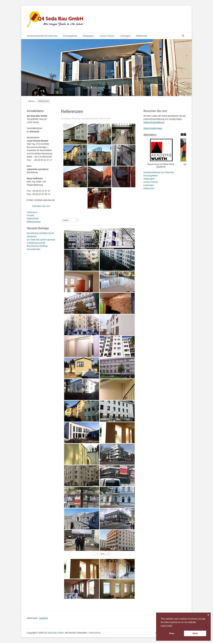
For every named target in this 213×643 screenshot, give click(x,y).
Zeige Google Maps (152, 128)
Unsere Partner (107, 36)
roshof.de (43, 618)
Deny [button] (171, 633)
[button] (70, 220)
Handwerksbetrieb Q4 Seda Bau (42, 36)
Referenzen (141, 36)
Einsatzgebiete (70, 36)
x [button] (208, 614)
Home (31, 101)
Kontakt (30, 215)
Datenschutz (33, 218)
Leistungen (125, 36)
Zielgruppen (88, 36)
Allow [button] (195, 633)
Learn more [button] (166, 625)
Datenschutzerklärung (153, 122)
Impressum (32, 212)
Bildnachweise (34, 222)
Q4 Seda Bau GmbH (54, 632)
